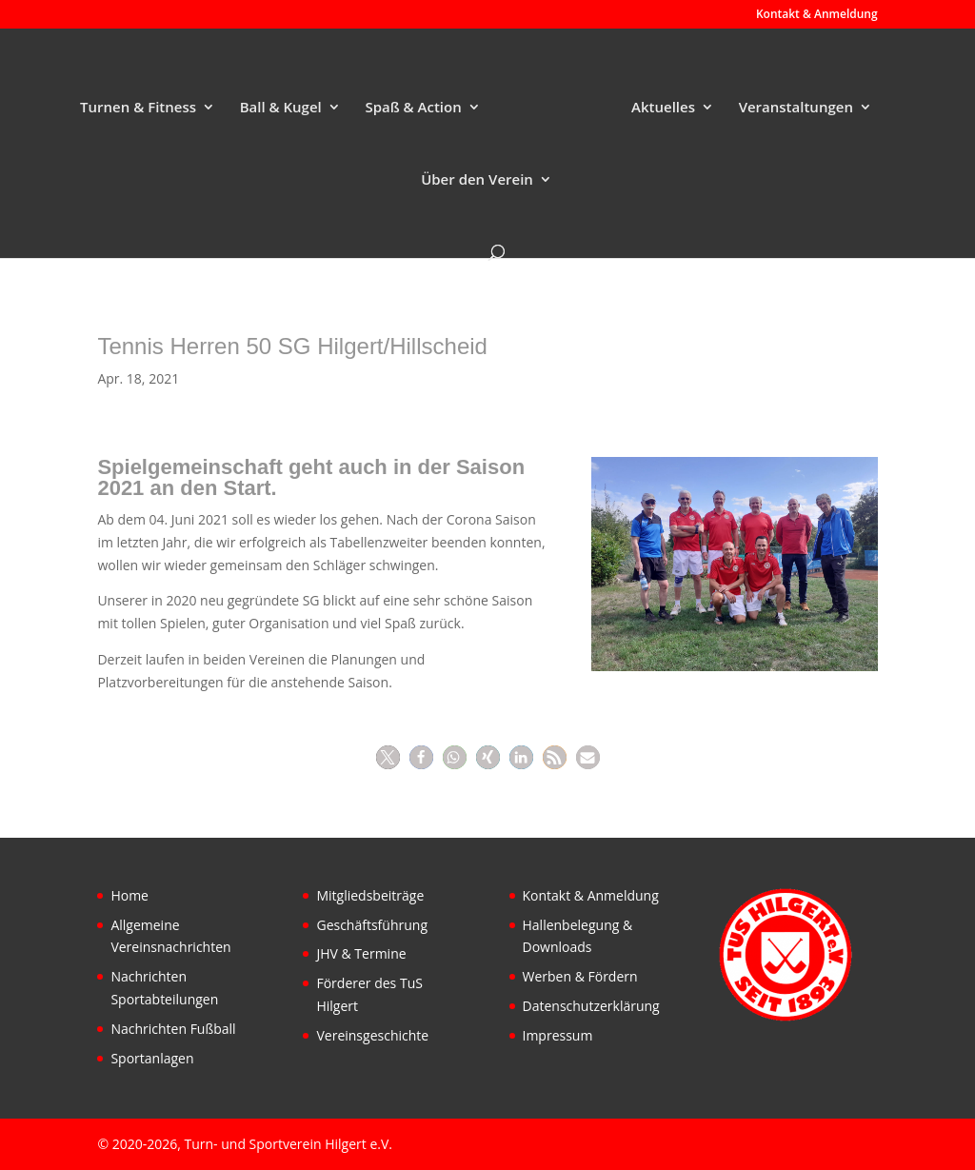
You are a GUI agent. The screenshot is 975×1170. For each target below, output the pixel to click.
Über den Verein (477, 180)
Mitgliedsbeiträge (370, 895)
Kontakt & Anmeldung (817, 15)
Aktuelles (663, 108)
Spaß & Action (413, 108)
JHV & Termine (361, 953)
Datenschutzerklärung (591, 1006)
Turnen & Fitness (138, 108)
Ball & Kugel (281, 108)
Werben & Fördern (580, 976)
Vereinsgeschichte (372, 1035)
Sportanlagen (151, 1058)
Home (129, 895)
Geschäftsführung (372, 925)
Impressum (558, 1035)
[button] (388, 757)
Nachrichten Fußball (172, 1029)
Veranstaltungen (796, 108)
